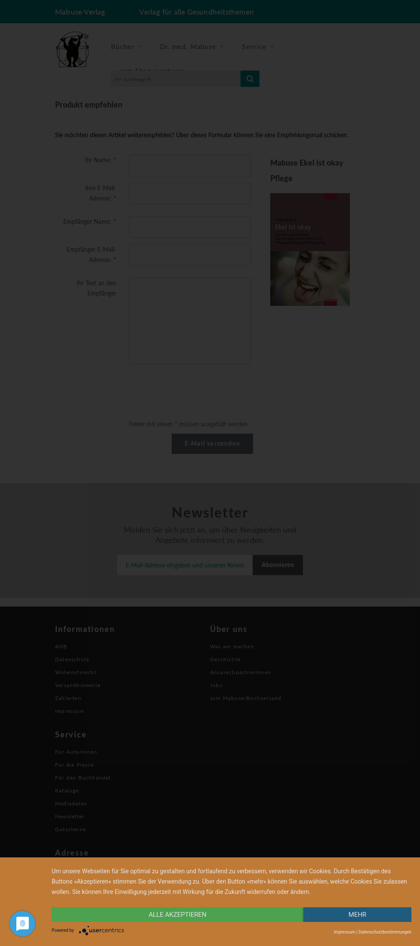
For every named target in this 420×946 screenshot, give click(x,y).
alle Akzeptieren (177, 914)
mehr (358, 914)
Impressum (344, 932)
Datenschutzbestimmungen (384, 932)
